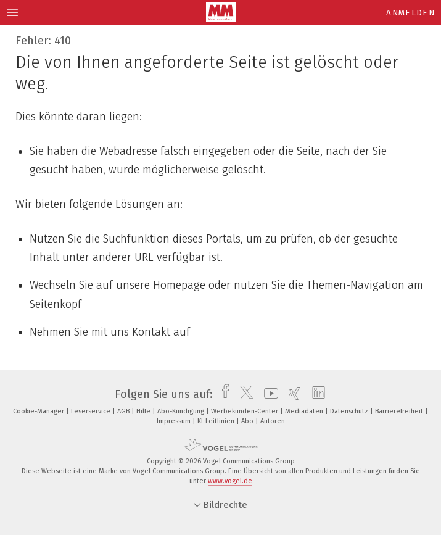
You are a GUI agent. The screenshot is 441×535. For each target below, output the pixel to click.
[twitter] (243, 394)
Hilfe (144, 411)
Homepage (179, 285)
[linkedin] (315, 394)
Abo (248, 421)
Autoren (272, 421)
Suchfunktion (136, 239)
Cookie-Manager (39, 411)
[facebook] (222, 394)
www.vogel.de (230, 481)
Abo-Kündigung (181, 411)
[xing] (291, 394)
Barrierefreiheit (400, 411)
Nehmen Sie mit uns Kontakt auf (110, 332)
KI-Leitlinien (216, 421)
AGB (124, 411)
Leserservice (91, 411)
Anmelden (410, 12)
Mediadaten (305, 411)
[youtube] (268, 394)
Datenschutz (350, 411)
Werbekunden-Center (245, 411)
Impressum (174, 421)
